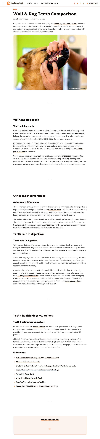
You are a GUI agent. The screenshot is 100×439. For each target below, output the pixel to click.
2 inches (73, 133)
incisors (48, 225)
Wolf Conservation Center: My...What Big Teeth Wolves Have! (37, 358)
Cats (36, 3)
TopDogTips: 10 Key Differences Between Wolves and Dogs (37, 386)
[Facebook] (74, 3)
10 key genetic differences (28, 275)
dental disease (39, 326)
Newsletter (92, 3)
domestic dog (65, 156)
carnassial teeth (54, 209)
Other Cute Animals (49, 3)
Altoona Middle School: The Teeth (28, 362)
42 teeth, (43, 339)
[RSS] (83, 3)
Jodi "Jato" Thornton (22, 19)
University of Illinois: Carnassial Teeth (29, 378)
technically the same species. (65, 23)
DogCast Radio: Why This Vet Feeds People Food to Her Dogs (37, 370)
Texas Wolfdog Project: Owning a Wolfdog (30, 382)
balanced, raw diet (72, 281)
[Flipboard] (80, 3)
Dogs (29, 3)
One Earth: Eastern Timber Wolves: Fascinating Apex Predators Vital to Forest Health (46, 366)
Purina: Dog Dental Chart (25, 374)
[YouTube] (77, 3)
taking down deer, (46, 139)
